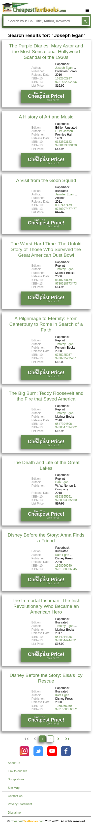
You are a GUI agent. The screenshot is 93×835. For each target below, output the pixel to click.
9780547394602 (66, 427)
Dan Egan (61, 482)
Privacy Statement (20, 804)
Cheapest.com (27, 821)
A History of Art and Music (46, 116)
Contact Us (15, 796)
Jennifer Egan (64, 194)
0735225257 (63, 355)
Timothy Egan (64, 269)
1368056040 (63, 565)
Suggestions (16, 779)
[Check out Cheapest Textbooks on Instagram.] (24, 751)
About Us (14, 763)
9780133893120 (66, 145)
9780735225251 (66, 358)
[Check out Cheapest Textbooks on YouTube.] (52, 751)
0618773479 (63, 280)
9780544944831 (66, 640)
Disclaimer (15, 812)
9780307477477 (66, 209)
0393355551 (63, 496)
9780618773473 (66, 283)
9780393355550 (66, 500)
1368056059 (63, 706)
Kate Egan (62, 555)
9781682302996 (66, 82)
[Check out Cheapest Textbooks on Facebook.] (66, 751)
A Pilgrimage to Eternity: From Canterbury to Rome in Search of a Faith (46, 324)
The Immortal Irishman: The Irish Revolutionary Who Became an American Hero (46, 606)
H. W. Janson (64, 131)
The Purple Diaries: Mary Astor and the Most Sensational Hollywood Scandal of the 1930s (46, 51)
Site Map (14, 788)
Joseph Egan (64, 68)
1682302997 (63, 78)
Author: (38, 131)
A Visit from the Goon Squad (46, 180)
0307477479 (63, 205)
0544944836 (63, 637)
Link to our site (17, 771)
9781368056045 (66, 569)
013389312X (63, 142)
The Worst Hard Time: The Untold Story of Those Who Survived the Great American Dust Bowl (46, 249)
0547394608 (63, 424)
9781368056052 (66, 709)
